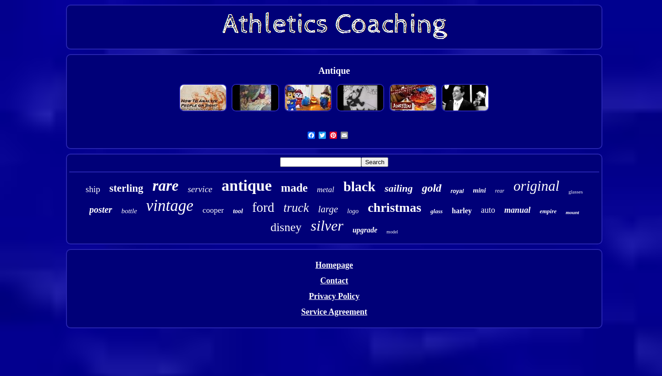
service (200, 189)
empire (548, 211)
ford (263, 207)
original (536, 186)
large (328, 209)
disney (286, 227)
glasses (575, 191)
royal (457, 191)
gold (431, 188)
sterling (126, 188)
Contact (334, 280)
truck (296, 208)
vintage (169, 206)
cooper (213, 210)
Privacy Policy (334, 296)
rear (499, 191)
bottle (129, 211)
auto (488, 210)
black (359, 186)
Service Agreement (334, 311)
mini (479, 190)
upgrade (365, 230)
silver (327, 225)
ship (93, 189)
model (392, 231)
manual (517, 210)
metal (325, 189)
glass (436, 211)
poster (100, 210)
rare (166, 185)
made (294, 188)
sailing (399, 188)
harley (462, 211)
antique (246, 185)
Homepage (334, 265)
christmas (394, 207)
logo (353, 211)
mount (572, 212)
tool (238, 211)
